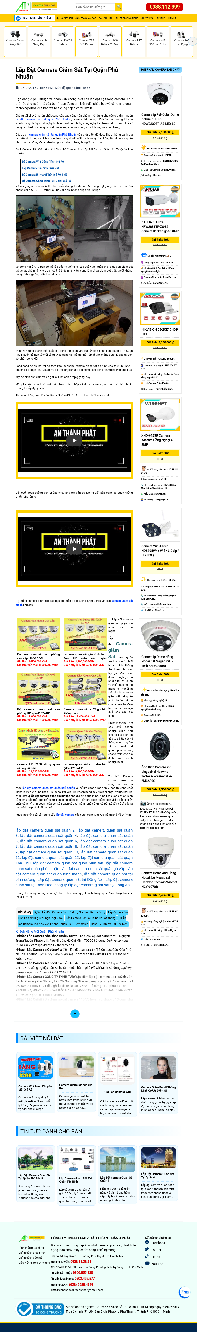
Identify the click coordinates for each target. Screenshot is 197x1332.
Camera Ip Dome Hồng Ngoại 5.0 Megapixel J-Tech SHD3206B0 (157, 661)
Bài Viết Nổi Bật (41, 1038)
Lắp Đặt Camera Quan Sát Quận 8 (116, 1179)
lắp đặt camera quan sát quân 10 (49, 852)
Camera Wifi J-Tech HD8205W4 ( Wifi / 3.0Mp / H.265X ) (160, 550)
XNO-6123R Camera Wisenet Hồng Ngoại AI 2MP (157, 440)
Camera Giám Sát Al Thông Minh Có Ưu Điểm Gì (158, 1089)
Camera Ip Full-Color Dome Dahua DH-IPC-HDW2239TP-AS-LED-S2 (160, 119)
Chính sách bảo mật (31, 1257)
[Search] (95, 7)
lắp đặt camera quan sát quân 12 (50, 857)
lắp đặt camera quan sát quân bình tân (68, 863)
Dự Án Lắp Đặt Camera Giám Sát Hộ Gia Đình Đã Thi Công (69, 912)
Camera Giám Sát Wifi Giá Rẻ (75, 1087)
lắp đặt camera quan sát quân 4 (48, 836)
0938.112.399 (165, 7)
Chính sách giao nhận (32, 1252)
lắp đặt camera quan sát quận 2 (45, 830)
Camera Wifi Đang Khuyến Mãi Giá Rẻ (35, 1088)
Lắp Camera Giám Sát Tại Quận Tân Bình (75, 1180)
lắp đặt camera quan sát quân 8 (48, 846)
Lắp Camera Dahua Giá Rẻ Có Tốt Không (91, 918)
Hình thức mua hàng (31, 1247)
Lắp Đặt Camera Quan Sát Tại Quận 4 (157, 1175)
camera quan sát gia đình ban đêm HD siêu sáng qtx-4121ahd (85, 658)
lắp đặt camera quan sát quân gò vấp (93, 869)
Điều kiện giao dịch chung (34, 1262)
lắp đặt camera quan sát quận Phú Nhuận (43, 119)
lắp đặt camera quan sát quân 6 (48, 841)
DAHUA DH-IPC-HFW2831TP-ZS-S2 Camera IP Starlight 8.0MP (160, 226)
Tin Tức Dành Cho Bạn (51, 1131)
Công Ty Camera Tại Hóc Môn (109, 924)
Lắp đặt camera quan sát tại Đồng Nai (70, 879)
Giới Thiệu (67, 18)
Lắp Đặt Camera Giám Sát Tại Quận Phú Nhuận (67, 73)
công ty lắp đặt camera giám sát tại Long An (92, 885)
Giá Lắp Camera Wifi (117, 1092)
